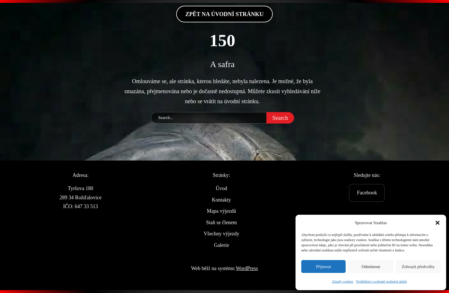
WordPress (247, 268)
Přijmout (323, 266)
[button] (437, 223)
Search (280, 118)
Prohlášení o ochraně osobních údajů (381, 282)
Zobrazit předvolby (418, 266)
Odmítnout (370, 266)
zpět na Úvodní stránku (224, 14)
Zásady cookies (342, 282)
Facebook (367, 193)
